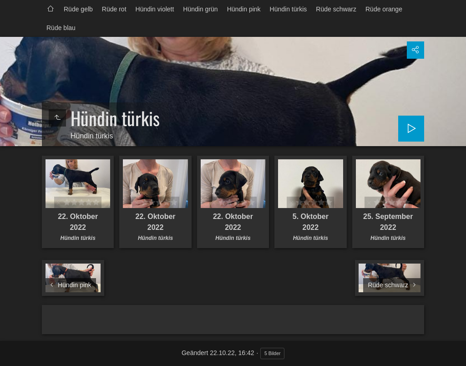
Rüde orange (383, 9)
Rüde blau (61, 27)
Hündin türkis (288, 9)
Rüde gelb (78, 9)
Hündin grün (200, 9)
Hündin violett (155, 9)
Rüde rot (114, 9)
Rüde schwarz (336, 9)
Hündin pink (244, 9)
